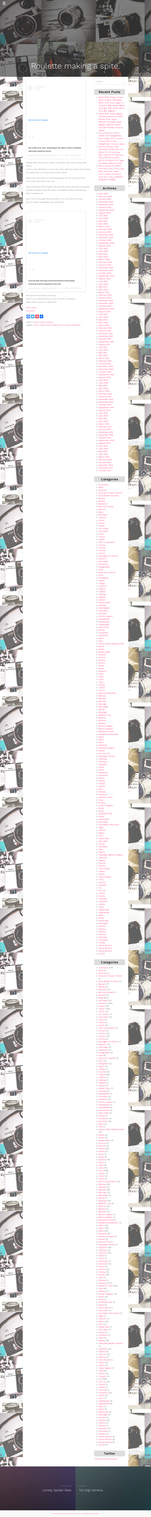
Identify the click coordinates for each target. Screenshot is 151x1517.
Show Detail (31, 307)
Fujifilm (102, 589)
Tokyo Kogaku (105, 877)
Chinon (102, 537)
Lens (101, 682)
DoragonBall (104, 567)
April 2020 (103, 388)
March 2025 (104, 226)
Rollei (101, 816)
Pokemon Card (105, 797)
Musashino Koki (106, 731)
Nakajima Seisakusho (109, 734)
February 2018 (105, 459)
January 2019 (105, 429)
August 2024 (104, 246)
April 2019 (103, 421)
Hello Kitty (104, 627)
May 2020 (103, 385)
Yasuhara (103, 937)
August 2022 (104, 311)
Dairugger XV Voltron (108, 556)
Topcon (102, 882)
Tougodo (102, 885)
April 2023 (103, 289)
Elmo (101, 575)
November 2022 (106, 303)
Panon (101, 778)
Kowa (101, 665)
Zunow (102, 953)
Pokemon (103, 794)
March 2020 (104, 391)
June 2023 (103, 284)
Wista (101, 918)
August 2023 (104, 278)
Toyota (102, 893)
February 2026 (105, 196)
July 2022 (103, 314)
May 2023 (103, 287)
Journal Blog (84, 1513)
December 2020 (106, 366)
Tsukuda (103, 899)
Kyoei (101, 674)
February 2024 (105, 262)
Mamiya (102, 696)
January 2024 (105, 265)
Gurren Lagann (106, 616)
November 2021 (106, 336)
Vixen (101, 907)
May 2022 (103, 320)
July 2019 (103, 413)
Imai (101, 641)
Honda (102, 630)
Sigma (101, 833)
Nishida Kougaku (106, 748)
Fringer (102, 583)
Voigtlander (104, 910)
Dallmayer (103, 561)
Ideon (101, 638)
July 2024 (103, 248)
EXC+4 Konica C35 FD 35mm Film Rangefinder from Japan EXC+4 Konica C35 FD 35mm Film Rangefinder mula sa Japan (112, 138)
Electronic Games (107, 572)
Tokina (102, 871)
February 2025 (105, 229)
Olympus (103, 759)
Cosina (102, 553)
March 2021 (104, 358)
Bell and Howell (106, 506)
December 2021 (106, 333)
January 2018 (105, 462)
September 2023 (106, 276)
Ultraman (103, 901)
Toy (100, 888)
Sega (101, 827)
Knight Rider (104, 652)
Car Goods (104, 528)
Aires (101, 487)
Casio (101, 534)
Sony (101, 835)
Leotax (102, 685)
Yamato (102, 926)
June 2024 (103, 251)
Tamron (102, 863)
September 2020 (106, 374)
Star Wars (103, 841)
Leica (101, 676)
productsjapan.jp (33, 155)
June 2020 (103, 383)
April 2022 (103, 322)
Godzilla (102, 605)
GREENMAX (104, 608)
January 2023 (105, 298)
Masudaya (103, 707)
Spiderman (76, 325)
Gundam (103, 613)
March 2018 (104, 457)
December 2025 (106, 202)
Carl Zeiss (103, 531)
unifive (102, 904)
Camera (42, 322)
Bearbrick (103, 504)
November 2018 (106, 435)
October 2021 (105, 339)
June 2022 (103, 317)
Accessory (103, 484)
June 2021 (103, 350)
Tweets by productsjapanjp (105, 1459)
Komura (102, 654)
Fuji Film (103, 586)
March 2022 (104, 325)
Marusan (103, 704)
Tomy (101, 879)
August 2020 (104, 377)
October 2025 (105, 207)
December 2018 (106, 432)
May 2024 (103, 254)
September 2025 (106, 210)
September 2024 (106, 243)
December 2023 (106, 267)
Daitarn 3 (103, 558)
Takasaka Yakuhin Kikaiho (111, 855)
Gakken (102, 597)
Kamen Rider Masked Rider (111, 643)
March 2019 (104, 424)
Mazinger (103, 712)
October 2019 (105, 405)
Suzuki (102, 844)
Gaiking (102, 594)
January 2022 (105, 331)
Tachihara (103, 846)
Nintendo (103, 745)
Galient (102, 600)
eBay (42, 325)
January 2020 (105, 396)
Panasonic (103, 772)
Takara (102, 852)
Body (36, 322)
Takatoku (103, 857)
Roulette (66, 325)
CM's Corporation (107, 542)
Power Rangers (106, 805)
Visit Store (30, 311)
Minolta (102, 718)
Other (101, 770)
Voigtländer (104, 912)
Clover (102, 539)
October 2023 (105, 273)
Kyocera (102, 671)
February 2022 (105, 328)
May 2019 (103, 418)
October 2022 (105, 306)
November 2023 (106, 270)
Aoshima (103, 490)
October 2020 (105, 372)
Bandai (102, 498)
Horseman (103, 633)
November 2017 (106, 468)
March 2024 (104, 259)
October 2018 (105, 437)
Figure (101, 580)
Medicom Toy (105, 715)
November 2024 (106, 237)
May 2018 (103, 451)
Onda (101, 767)
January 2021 (105, 363)
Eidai (101, 569)
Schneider (103, 822)
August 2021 (104, 344)
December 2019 (106, 399)
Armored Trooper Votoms (110, 493)
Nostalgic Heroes (107, 756)
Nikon (101, 737)
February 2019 (105, 427)
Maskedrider (57, 325)
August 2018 (104, 443)
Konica (50, 322)
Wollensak (103, 920)
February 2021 (105, 361)
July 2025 (103, 215)
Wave (101, 915)
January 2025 (105, 232)
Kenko (101, 646)
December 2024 (106, 235)
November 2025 (106, 204)
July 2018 (103, 446)
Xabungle (103, 923)
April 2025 (103, 224)
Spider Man (104, 838)
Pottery (102, 803)
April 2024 (103, 256)
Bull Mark (103, 515)
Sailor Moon (104, 819)
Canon (102, 520)
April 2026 (103, 193)
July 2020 (103, 380)
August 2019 (104, 410)
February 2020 (105, 394)
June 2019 (103, 416)
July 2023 (103, 281)
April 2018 (103, 454)
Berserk (102, 509)
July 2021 (103, 347)
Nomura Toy (104, 753)
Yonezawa (103, 940)
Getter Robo (104, 602)
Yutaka (102, 942)
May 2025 (103, 221)
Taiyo (101, 849)
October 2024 (105, 240)
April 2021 (103, 355)
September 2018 (106, 440)
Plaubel (102, 792)
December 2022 (106, 300)
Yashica (102, 929)
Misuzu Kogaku (106, 726)
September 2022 (106, 309)
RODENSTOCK (105, 814)
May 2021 (103, 352)
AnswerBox (94, 1513)
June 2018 (103, 448)
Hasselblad (104, 619)
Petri (101, 789)
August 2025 (104, 213)
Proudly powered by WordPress (63, 1513)
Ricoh (101, 808)
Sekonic (102, 830)
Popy (101, 800)
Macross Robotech (107, 693)
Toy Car (102, 890)
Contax (102, 545)
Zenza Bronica (105, 945)
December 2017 (106, 465)
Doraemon (103, 564)
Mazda (102, 709)
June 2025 (103, 218)
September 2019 (106, 407)
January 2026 (105, 199)
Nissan (102, 750)
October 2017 (105, 470)
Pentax (102, 781)
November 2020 (106, 369)
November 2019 (106, 402)
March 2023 (104, 292)
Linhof (102, 687)
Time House (104, 868)
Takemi (102, 860)
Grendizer (103, 611)
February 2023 (105, 295)
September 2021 (106, 341)
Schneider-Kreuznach (109, 824)
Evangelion (104, 578)
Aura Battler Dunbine (108, 495)
